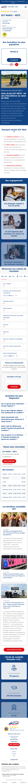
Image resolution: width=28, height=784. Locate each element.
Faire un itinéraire (7, 464)
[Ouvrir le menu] (26, 7)
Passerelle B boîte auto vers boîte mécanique (14, 317)
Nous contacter (9, 461)
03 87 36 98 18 (7, 30)
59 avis (15, 11)
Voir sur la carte (6, 23)
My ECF (14, 751)
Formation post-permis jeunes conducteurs (14, 293)
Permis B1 (14, 332)
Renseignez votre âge (14, 377)
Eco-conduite (14, 284)
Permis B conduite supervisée (14, 347)
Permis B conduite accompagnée (14, 339)
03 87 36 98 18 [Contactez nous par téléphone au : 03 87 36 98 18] (7, 456)
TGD (14, 755)
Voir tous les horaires (7, 28)
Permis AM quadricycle (14, 354)
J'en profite (14, 60)
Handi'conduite (14, 309)
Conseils (14, 753)
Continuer (14, 387)
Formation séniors (14, 302)
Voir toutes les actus (14, 649)
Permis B (14, 325)
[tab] (4, 276)
